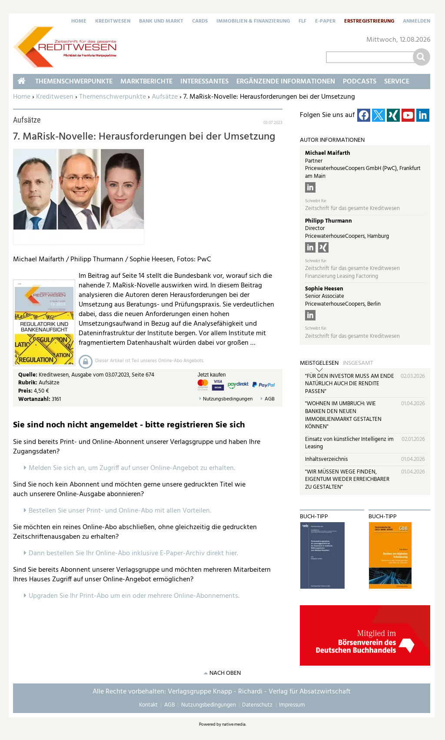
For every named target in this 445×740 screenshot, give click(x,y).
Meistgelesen (319, 363)
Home (78, 22)
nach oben (225, 673)
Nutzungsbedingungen (227, 399)
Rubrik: (28, 382)
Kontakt (148, 705)
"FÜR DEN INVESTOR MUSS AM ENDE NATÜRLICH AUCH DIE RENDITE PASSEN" (349, 384)
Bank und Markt (161, 22)
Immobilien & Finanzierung (253, 22)
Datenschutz (257, 705)
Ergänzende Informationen (285, 81)
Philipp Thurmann (328, 221)
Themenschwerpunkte (112, 97)
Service (396, 81)
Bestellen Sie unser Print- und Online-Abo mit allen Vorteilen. (120, 511)
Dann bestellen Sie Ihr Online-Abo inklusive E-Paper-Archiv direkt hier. (133, 553)
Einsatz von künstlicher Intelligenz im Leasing (349, 443)
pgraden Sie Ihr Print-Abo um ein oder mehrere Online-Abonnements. (136, 596)
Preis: (25, 391)
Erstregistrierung (369, 22)
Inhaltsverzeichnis (326, 459)
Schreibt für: (316, 201)
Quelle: (28, 375)
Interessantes (204, 81)
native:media (234, 724)
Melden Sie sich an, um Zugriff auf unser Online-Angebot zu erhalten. (132, 468)
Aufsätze (165, 97)
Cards (200, 22)
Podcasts (359, 81)
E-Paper (325, 22)
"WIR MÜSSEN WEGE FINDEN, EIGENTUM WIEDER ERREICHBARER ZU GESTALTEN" (347, 479)
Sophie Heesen (324, 288)
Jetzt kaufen (212, 375)
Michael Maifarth (327, 153)
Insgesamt (358, 363)
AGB (270, 399)
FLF (302, 22)
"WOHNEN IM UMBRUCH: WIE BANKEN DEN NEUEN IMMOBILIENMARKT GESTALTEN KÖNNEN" (343, 415)
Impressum (292, 705)
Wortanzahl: (34, 399)
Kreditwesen (112, 22)
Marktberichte (146, 81)
